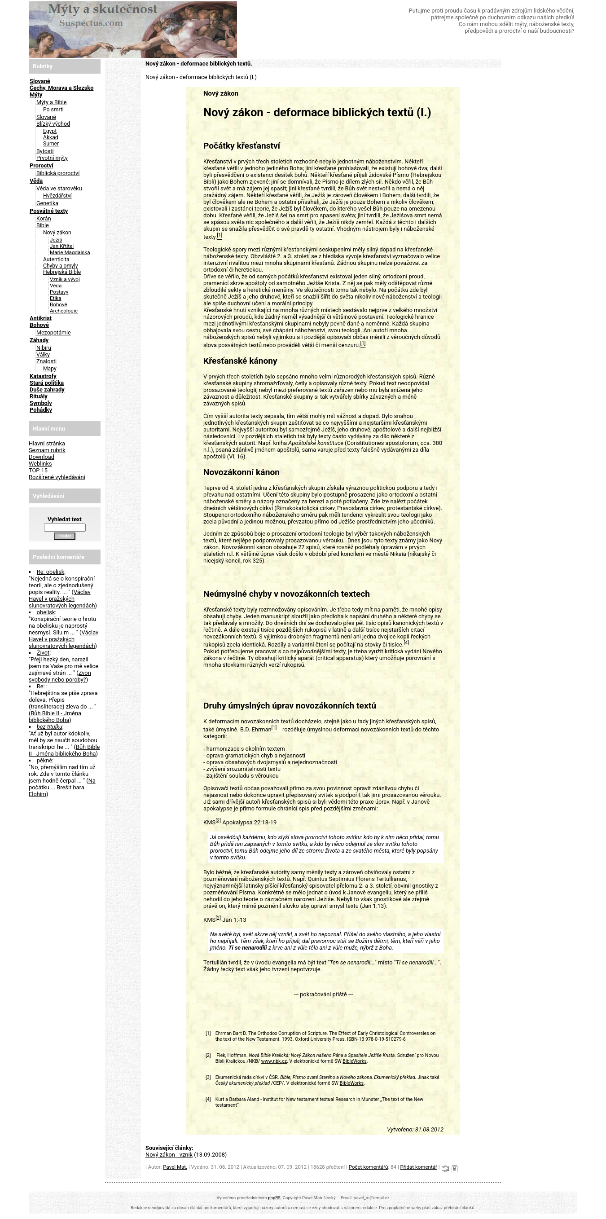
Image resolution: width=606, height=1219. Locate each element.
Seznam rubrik (47, 450)
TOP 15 (38, 470)
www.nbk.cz (274, 1061)
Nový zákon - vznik (169, 1154)
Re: (41, 686)
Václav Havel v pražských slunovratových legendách (62, 599)
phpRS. (274, 1197)
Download (41, 456)
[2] (218, 820)
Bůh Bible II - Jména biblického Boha (55, 716)
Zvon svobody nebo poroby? (60, 676)
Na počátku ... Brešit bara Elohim (62, 787)
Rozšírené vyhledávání (57, 477)
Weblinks (40, 463)
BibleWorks (354, 1061)
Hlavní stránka (47, 443)
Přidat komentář (418, 1167)
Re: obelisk (51, 571)
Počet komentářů (368, 1167)
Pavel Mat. (175, 1167)
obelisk (46, 612)
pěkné (44, 760)
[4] (406, 643)
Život (43, 652)
